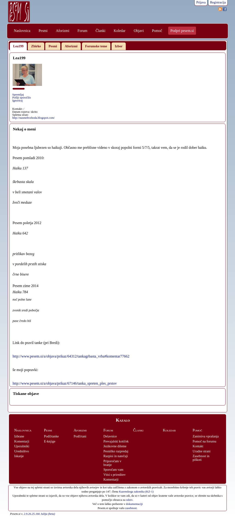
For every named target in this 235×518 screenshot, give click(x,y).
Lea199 (18, 46)
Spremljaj (18, 94)
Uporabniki (21, 446)
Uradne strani (201, 451)
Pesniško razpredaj (116, 451)
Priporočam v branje (112, 463)
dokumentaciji (134, 504)
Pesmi (43, 31)
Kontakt (198, 446)
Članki (100, 31)
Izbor (119, 46)
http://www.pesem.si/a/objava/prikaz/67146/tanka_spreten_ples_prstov (65, 383)
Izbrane (19, 436)
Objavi (139, 31)
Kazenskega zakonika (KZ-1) (136, 491)
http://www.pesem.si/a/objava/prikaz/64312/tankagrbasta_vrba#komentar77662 (71, 356)
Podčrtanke (51, 436)
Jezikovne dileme (115, 446)
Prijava (201, 2)
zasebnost (131, 508)
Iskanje (19, 456)
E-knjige (50, 441)
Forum (82, 31)
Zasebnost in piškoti (201, 458)
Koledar (120, 31)
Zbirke (36, 46)
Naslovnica (22, 31)
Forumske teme (96, 46)
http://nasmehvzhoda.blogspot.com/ (33, 117)
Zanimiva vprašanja (206, 436)
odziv (129, 499)
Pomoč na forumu (204, 441)
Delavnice (110, 436)
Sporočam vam (113, 469)
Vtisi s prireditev (115, 474)
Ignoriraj (17, 100)
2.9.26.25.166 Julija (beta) (39, 513)
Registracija (218, 2)
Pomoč (157, 31)
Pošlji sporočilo (21, 97)
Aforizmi (62, 31)
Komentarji (21, 441)
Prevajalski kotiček (116, 441)
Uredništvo (21, 451)
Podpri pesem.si (182, 31)
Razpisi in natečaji (116, 456)
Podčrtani (80, 436)
